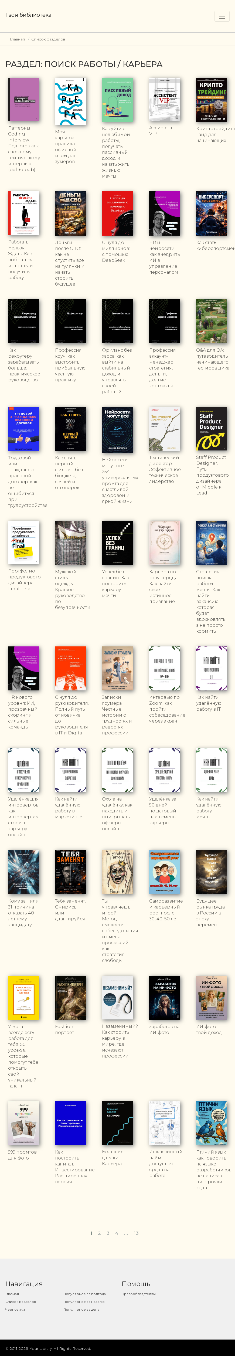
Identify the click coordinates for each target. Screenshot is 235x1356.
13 (136, 1233)
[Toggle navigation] (222, 16)
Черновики (15, 1309)
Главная (17, 39)
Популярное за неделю (84, 1302)
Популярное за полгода (84, 1294)
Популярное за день (81, 1309)
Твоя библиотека (28, 15)
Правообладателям (139, 1294)
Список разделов (48, 39)
